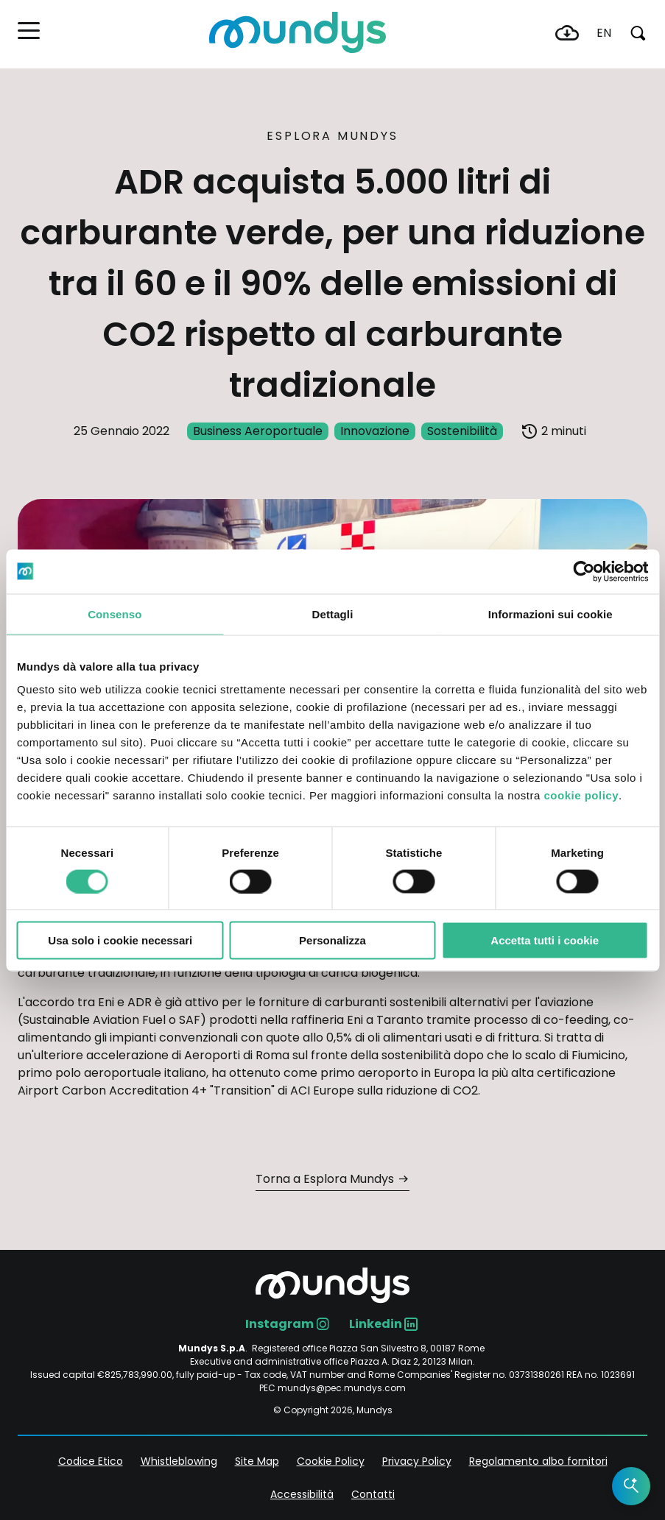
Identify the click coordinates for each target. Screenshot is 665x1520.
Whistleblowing (179, 1461)
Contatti (373, 1494)
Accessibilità (302, 1494)
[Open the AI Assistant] (631, 1486)
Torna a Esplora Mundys (325, 1178)
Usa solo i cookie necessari (120, 940)
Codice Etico (90, 1461)
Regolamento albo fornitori (538, 1461)
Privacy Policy (416, 1461)
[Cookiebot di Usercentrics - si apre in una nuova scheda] (583, 571)
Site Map (257, 1461)
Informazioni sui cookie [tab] (550, 613)
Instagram (279, 1323)
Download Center (567, 33)
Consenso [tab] (114, 613)
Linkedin (375, 1323)
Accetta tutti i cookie (544, 940)
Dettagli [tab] (332, 613)
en (604, 32)
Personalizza (332, 940)
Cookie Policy (331, 1461)
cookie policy (581, 795)
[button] (29, 30)
